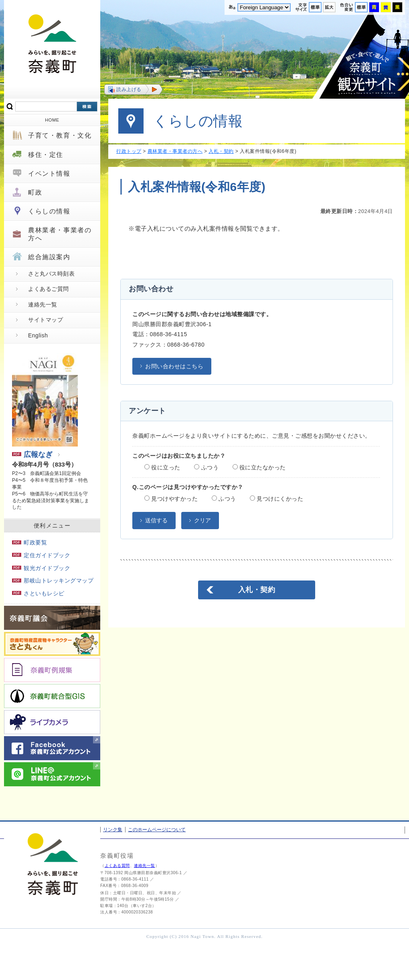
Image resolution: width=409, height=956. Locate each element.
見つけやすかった (171, 498)
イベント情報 (49, 173)
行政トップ (129, 151)
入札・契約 (221, 151)
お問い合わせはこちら (174, 366)
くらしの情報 (49, 211)
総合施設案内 (49, 257)
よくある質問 (117, 865)
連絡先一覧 (42, 304)
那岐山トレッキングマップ (52, 580)
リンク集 (112, 829)
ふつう (206, 467)
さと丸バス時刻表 (51, 273)
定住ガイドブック (41, 555)
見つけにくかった (276, 498)
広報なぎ (32, 455)
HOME (52, 120)
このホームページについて (157, 829)
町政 (35, 192)
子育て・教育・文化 (59, 135)
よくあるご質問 (48, 289)
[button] (133, 89)
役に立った (162, 467)
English (38, 335)
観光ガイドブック (41, 568)
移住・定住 (45, 154)
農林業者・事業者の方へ (59, 234)
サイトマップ (45, 320)
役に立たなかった (259, 467)
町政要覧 (29, 542)
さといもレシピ (38, 593)
